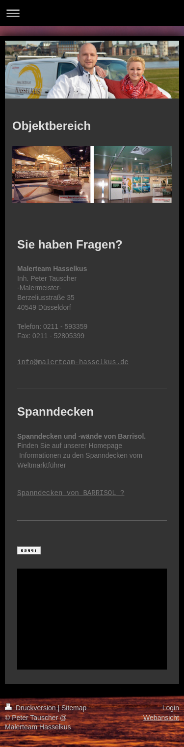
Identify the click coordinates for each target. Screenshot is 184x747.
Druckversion (31, 708)
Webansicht (161, 718)
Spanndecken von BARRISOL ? (70, 493)
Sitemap (73, 708)
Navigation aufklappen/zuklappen (92, 13)
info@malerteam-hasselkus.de (73, 362)
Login (170, 708)
